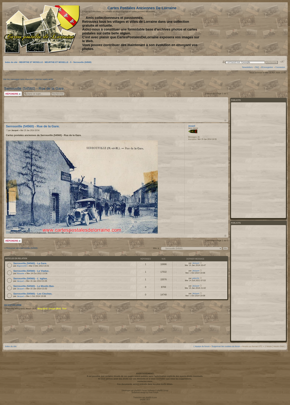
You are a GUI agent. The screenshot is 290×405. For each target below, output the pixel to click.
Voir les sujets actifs (44, 79)
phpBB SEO (145, 400)
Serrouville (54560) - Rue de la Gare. (34, 88)
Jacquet (14, 130)
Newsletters (247, 67)
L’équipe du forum (201, 346)
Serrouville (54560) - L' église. (30, 278)
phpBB (137, 390)
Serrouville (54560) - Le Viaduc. (31, 271)
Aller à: (156, 248)
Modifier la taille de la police (282, 61)
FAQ (257, 67)
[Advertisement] (256, 29)
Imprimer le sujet (223, 61)
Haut (225, 120)
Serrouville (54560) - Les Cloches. (32, 293)
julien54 (195, 278)
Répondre (13, 93)
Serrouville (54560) (82, 62)
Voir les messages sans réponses (18, 79)
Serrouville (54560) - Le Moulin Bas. (33, 286)
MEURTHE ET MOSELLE (31, 62)
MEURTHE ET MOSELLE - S (58, 62)
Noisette (20, 273)
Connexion (280, 67)
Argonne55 (22, 266)
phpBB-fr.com (151, 397)
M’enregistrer (267, 67)
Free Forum (153, 392)
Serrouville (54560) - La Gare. (30, 263)
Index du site (11, 62)
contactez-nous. (145, 381)
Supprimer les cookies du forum (226, 346)
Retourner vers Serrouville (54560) (22, 248)
